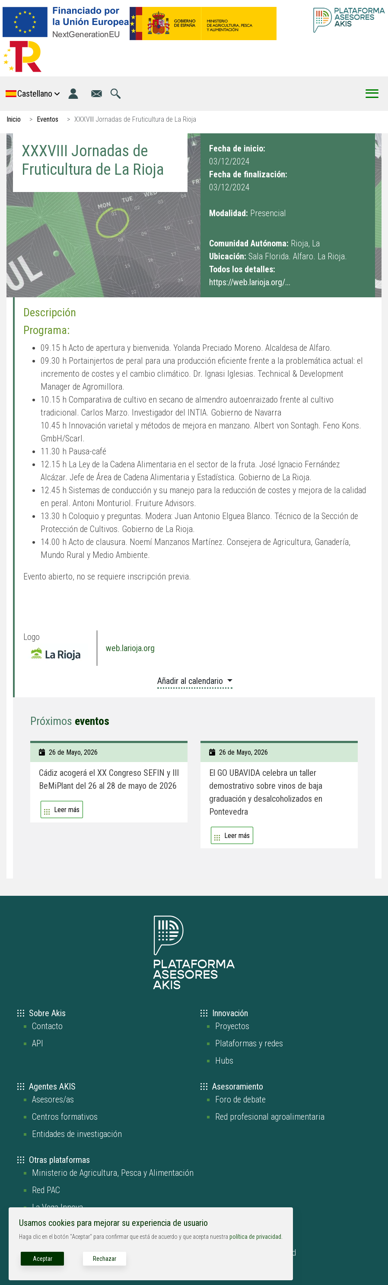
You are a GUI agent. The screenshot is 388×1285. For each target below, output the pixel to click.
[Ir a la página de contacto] (96, 93)
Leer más (67, 810)
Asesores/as (53, 1099)
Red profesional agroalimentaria (269, 1117)
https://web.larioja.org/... (249, 282)
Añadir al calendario (191, 681)
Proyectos (232, 1026)
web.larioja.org (130, 648)
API (37, 1043)
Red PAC (46, 1190)
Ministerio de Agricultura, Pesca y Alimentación (113, 1173)
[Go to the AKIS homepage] (349, 20)
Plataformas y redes (249, 1043)
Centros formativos (65, 1117)
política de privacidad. (256, 1236)
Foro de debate (240, 1099)
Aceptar (42, 1258)
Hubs (224, 1060)
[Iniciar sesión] (73, 93)
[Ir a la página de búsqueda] (115, 93)
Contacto (47, 1026)
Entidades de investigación (77, 1134)
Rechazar (104, 1258)
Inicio (13, 119)
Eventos (47, 119)
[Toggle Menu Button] (372, 93)
